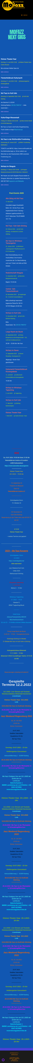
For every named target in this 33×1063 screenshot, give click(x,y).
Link (16, 702)
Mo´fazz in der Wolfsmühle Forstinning (15, 139)
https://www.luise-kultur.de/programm (16, 466)
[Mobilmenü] (24, 15)
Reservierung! (18, 129)
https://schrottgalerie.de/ (16, 561)
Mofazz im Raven (12, 350)
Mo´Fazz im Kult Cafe (9, 93)
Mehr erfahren (5, 72)
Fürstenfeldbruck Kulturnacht (11, 78)
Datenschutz (14, 1053)
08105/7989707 (16, 105)
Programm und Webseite (16, 181)
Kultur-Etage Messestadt (10, 118)
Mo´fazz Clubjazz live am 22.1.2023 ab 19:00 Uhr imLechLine (16, 779)
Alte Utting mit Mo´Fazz (14, 198)
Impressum (14, 1054)
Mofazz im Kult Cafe (13, 313)
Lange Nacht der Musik (14, 332)
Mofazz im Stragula (8, 166)
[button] (3, 1060)
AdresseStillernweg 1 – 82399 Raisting (16, 755)
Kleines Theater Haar (8, 59)
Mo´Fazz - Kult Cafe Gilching (16, 226)
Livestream (16, 696)
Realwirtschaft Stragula (14, 273)
